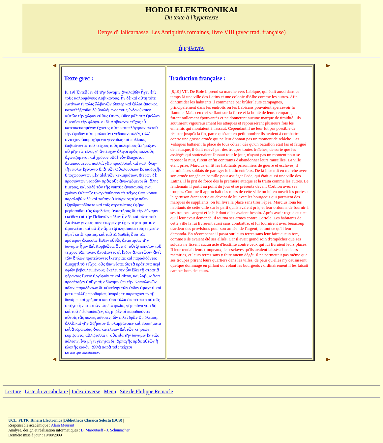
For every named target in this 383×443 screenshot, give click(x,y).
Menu (110, 391)
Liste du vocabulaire (46, 391)
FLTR (23, 420)
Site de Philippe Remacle (146, 391)
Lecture (13, 391)
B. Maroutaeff (92, 430)
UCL (12, 420)
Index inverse (86, 391)
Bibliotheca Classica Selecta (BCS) (93, 420)
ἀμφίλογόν (192, 48)
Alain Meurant (62, 425)
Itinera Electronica (46, 420)
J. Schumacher (118, 430)
